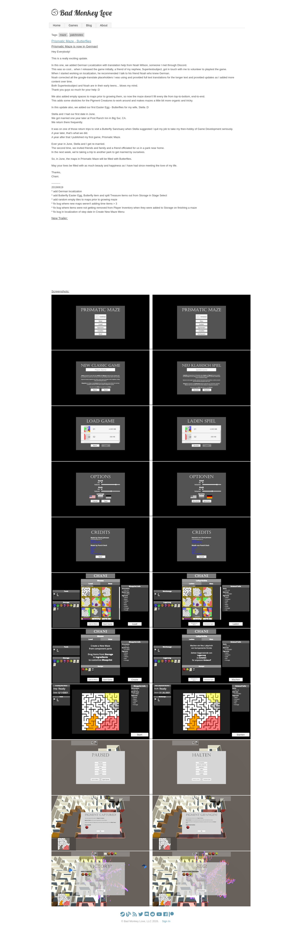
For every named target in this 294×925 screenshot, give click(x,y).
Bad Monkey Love (86, 12)
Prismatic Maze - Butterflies (71, 41)
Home (56, 25)
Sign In (166, 921)
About (104, 25)
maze (63, 34)
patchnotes (76, 34)
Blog (89, 25)
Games (73, 25)
